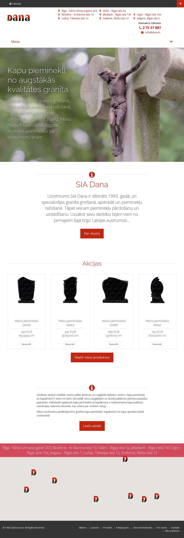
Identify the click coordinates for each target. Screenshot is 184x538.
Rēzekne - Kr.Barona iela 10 (76, 14)
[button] (33, 472)
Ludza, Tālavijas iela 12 (73, 18)
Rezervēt (26, 344)
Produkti (107, 527)
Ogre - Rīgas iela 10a (147, 14)
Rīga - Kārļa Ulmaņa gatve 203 (77, 10)
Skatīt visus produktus (92, 357)
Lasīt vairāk (92, 426)
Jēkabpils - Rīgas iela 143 (115, 14)
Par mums (92, 233)
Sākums (83, 527)
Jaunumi (95, 527)
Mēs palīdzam (172, 530)
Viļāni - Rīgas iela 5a (113, 10)
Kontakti (175, 527)
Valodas (15, 3)
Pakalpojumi (122, 527)
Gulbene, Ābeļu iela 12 (114, 18)
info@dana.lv (152, 32)
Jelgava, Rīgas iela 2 (147, 18)
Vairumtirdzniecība (142, 527)
